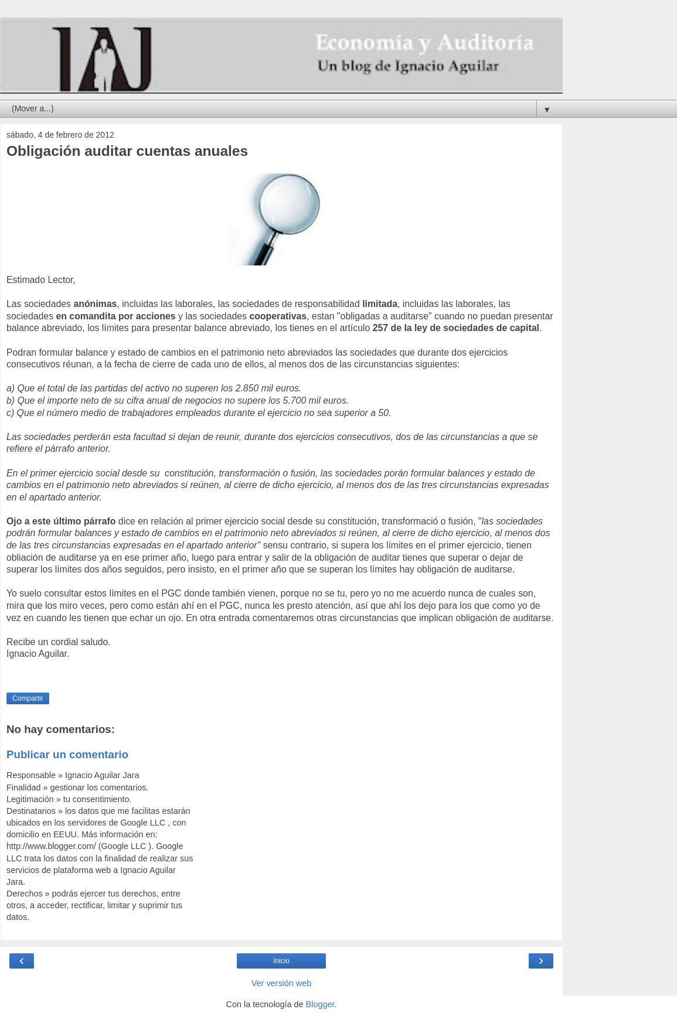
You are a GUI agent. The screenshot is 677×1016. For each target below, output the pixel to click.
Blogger (320, 1004)
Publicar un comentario (67, 754)
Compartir (27, 698)
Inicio (281, 961)
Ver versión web (281, 983)
